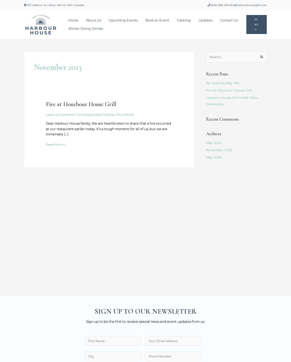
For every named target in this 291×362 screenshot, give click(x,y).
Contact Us (221, 20)
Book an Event (153, 20)
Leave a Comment (60, 115)
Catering (178, 20)
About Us (91, 20)
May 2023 (214, 157)
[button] (256, 24)
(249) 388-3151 (218, 5)
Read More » (56, 144)
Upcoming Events (120, 20)
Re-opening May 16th (223, 83)
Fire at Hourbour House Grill (81, 104)
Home (73, 20)
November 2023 (219, 150)
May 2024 (214, 143)
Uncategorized (90, 115)
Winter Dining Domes (85, 29)
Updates (199, 20)
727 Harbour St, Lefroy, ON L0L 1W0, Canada (54, 5)
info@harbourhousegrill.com (248, 5)
